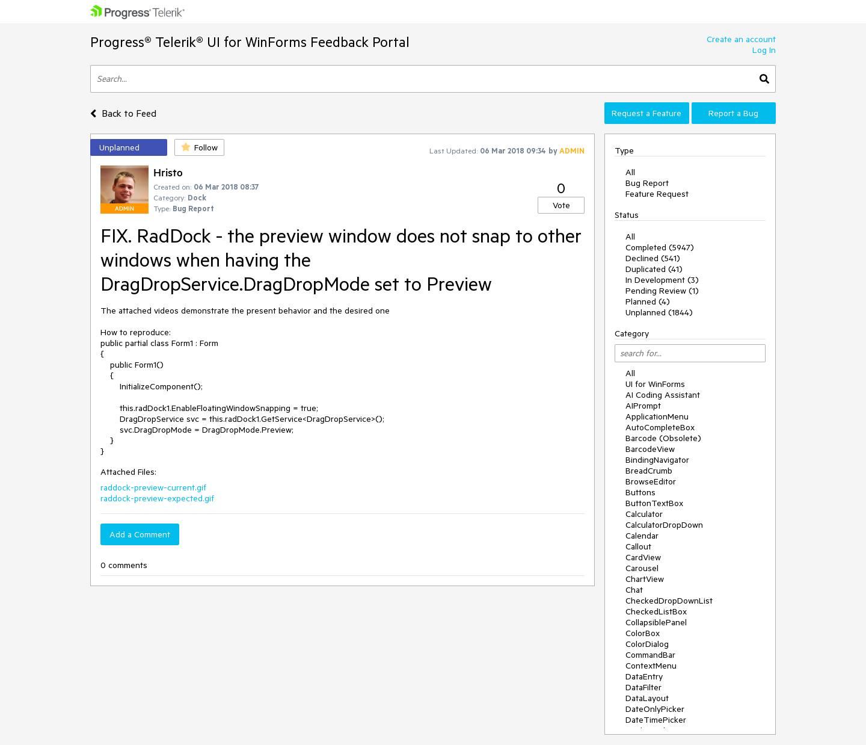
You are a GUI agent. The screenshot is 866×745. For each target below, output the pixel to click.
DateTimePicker (655, 719)
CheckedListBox (656, 611)
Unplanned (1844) (659, 312)
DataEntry (644, 676)
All (630, 172)
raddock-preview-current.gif (153, 487)
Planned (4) (647, 301)
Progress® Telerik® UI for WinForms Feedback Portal (250, 42)
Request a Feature (646, 113)
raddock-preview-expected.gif (157, 498)
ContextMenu (651, 665)
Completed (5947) (659, 247)
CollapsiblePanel (656, 622)
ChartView (644, 578)
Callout (638, 546)
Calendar (642, 535)
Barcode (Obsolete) (663, 438)
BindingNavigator (657, 459)
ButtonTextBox (654, 503)
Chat (634, 589)
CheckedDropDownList (669, 600)
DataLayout (647, 698)
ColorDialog (647, 643)
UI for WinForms (655, 384)
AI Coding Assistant (662, 394)
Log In (764, 50)
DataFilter (643, 687)
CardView (643, 557)
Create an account (741, 39)
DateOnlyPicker (654, 708)
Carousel (642, 568)
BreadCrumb (648, 470)
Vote (561, 205)
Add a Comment (139, 534)
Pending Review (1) (662, 290)
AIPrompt (643, 405)
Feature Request (657, 193)
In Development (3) (662, 279)
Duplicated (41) (654, 269)
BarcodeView (650, 449)
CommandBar (650, 654)
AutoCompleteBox (660, 427)
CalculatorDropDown (664, 524)
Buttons (640, 492)
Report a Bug (733, 113)
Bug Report (647, 183)
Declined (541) (652, 258)
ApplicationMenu (657, 416)
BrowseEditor (650, 481)
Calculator (644, 514)
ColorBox (642, 633)
